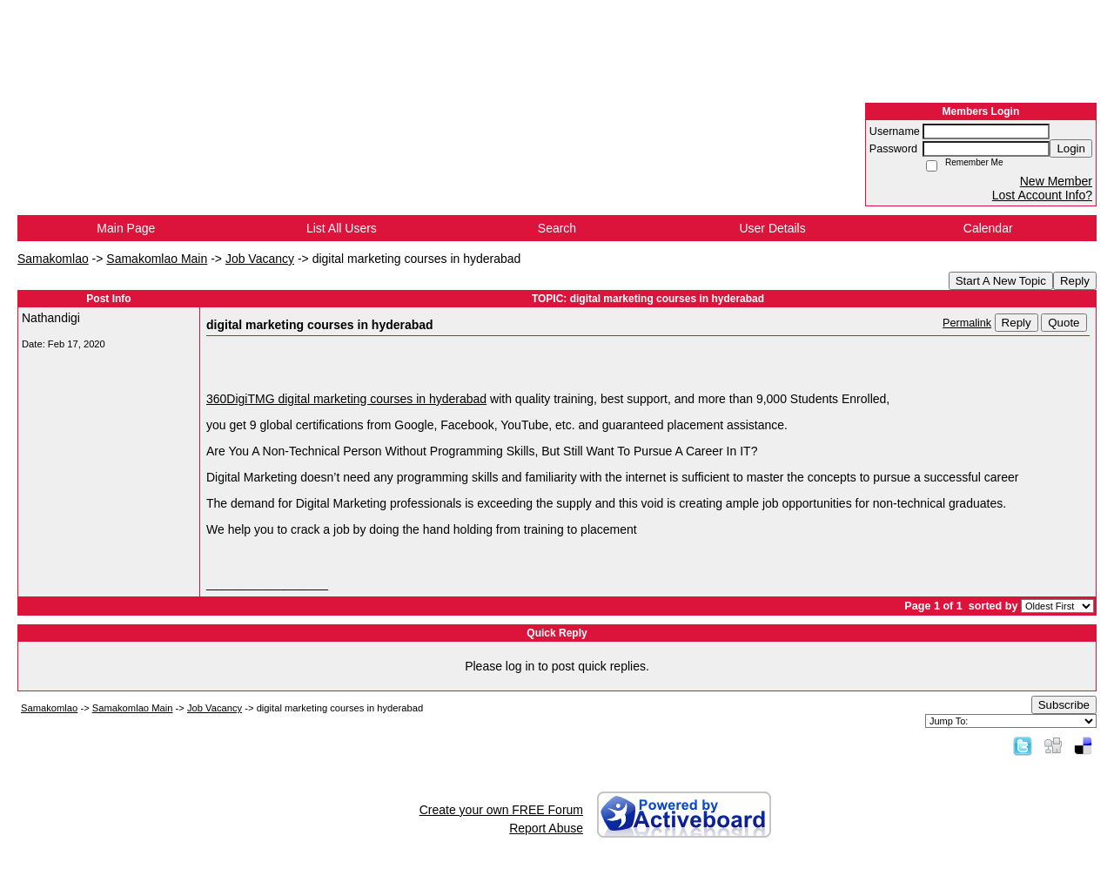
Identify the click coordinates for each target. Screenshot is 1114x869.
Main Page (126, 228)
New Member (1056, 181)
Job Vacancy (259, 259)
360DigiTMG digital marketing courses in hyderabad (346, 399)
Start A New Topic (1001, 280)
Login (1071, 148)
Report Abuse (546, 828)
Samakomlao (53, 259)
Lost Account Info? (1042, 195)
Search (557, 228)
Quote (1063, 322)
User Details (772, 228)
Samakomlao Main (156, 259)
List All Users (341, 228)
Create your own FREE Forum (501, 810)
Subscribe (1064, 704)
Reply (1075, 280)
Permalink (967, 323)
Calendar (988, 228)
